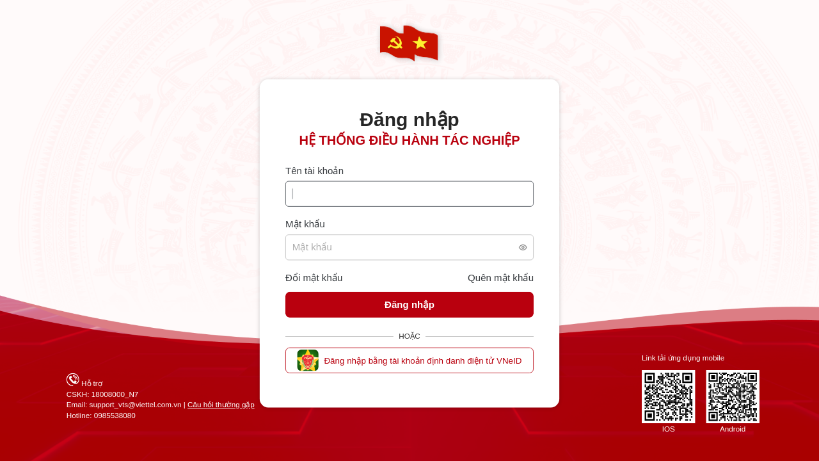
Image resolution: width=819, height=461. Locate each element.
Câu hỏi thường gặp (221, 405)
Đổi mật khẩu (314, 278)
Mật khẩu (305, 224)
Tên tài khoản (314, 171)
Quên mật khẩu (501, 278)
